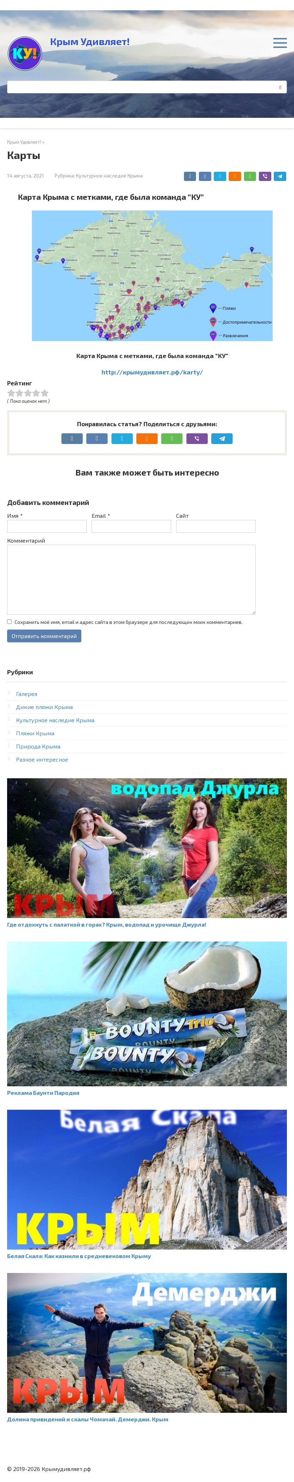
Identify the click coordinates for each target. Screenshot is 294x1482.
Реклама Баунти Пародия (43, 1092)
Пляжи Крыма (35, 733)
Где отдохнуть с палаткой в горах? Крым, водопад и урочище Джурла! (106, 924)
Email (101, 515)
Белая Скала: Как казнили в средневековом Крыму (79, 1255)
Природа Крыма (38, 746)
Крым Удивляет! (90, 41)
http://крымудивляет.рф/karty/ (152, 372)
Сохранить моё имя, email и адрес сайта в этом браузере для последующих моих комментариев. (129, 622)
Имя (15, 515)
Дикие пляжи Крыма (44, 706)
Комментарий (26, 540)
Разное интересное (42, 759)
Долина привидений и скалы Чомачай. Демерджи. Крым (87, 1419)
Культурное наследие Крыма (109, 175)
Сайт (182, 515)
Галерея (26, 693)
